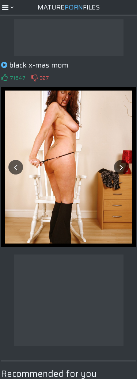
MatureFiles (69, 7)
